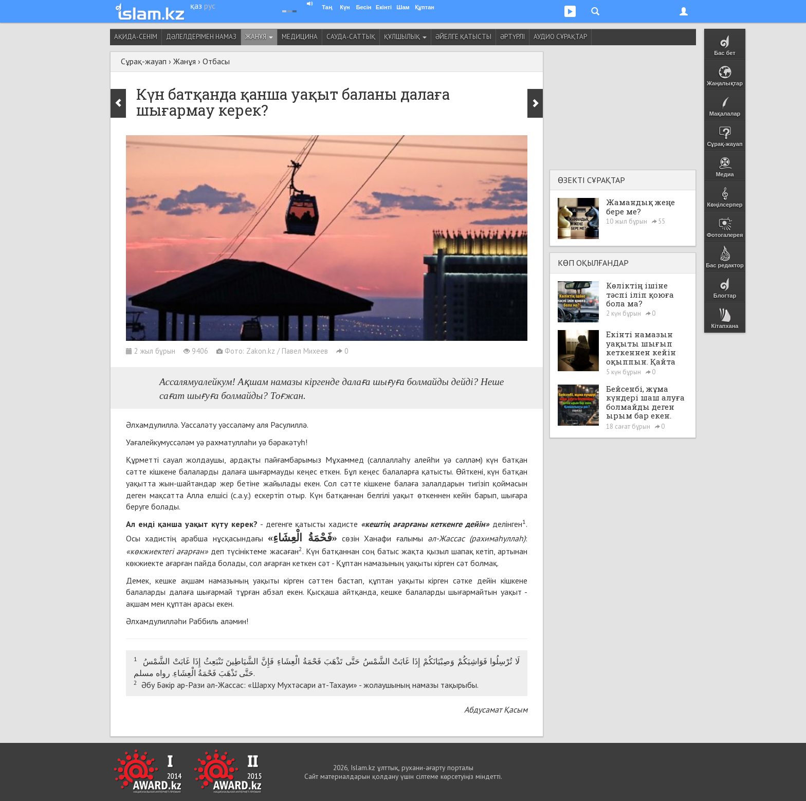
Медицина (300, 36)
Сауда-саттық (350, 36)
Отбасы (216, 61)
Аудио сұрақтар (560, 36)
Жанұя (259, 36)
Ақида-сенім (135, 36)
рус (209, 6)
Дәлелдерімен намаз (201, 36)
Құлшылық (405, 36)
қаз (196, 6)
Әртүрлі (512, 36)
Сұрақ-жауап (144, 61)
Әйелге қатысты (463, 36)
